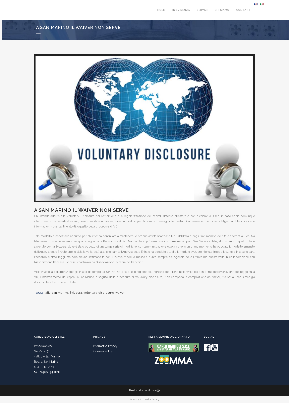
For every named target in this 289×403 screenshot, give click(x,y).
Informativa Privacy (105, 346)
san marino (60, 292)
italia (47, 292)
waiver (120, 292)
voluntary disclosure (98, 292)
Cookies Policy (103, 351)
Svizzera (76, 292)
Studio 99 (154, 390)
